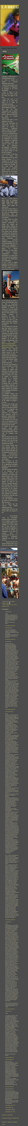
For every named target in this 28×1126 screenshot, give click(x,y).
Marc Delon (7, 627)
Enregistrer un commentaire (7, 1114)
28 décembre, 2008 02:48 (10, 639)
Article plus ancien (15, 1118)
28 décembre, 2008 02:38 (10, 625)
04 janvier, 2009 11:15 (9, 1057)
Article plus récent (5, 1118)
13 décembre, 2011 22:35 (10, 1105)
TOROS (7, 606)
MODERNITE (8, 604)
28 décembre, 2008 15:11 (10, 1008)
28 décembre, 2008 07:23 (10, 709)
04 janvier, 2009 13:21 (9, 1086)
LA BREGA (11, 7)
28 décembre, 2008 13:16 (10, 919)
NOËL (5, 51)
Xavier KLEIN (8, 711)
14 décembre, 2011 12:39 (10, 1111)
